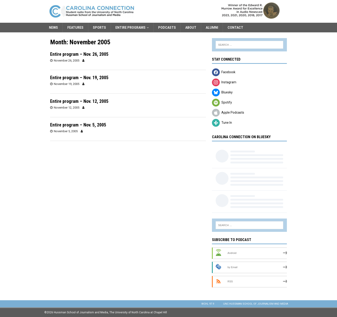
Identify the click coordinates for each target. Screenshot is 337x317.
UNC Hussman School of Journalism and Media (255, 303)
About (190, 27)
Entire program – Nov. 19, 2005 (79, 77)
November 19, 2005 (66, 84)
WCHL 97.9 (207, 303)
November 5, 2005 (66, 131)
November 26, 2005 (66, 60)
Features (75, 27)
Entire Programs (130, 27)
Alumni (212, 27)
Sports (99, 27)
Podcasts (167, 27)
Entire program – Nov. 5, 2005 (78, 125)
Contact (235, 27)
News (53, 27)
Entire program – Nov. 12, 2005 (79, 101)
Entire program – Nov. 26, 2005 (79, 54)
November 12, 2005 (66, 107)
